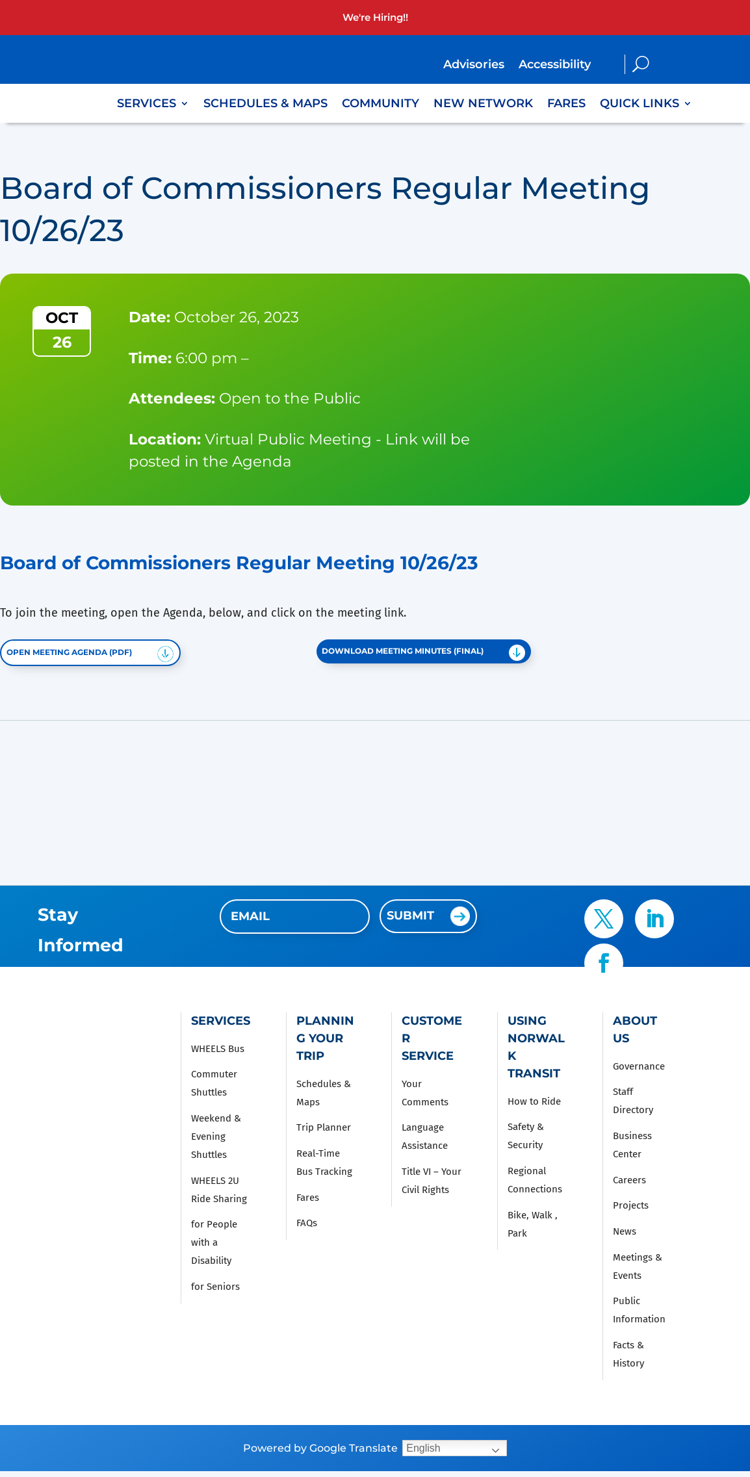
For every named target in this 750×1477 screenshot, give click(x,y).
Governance (639, 1072)
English (423, 1453)
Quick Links (639, 104)
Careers (629, 1186)
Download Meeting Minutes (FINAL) (424, 654)
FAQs (306, 1229)
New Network (483, 104)
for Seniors (215, 1292)
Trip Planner (323, 1134)
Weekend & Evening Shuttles (216, 1142)
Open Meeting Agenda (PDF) (86, 655)
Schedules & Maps (265, 104)
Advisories (473, 65)
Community (380, 104)
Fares (566, 104)
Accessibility (555, 65)
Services (146, 104)
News (624, 1237)
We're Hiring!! (375, 17)
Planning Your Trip (325, 1044)
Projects (631, 1212)
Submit (410, 921)
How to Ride (534, 1107)
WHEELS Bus (217, 1054)
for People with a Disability (214, 1249)
